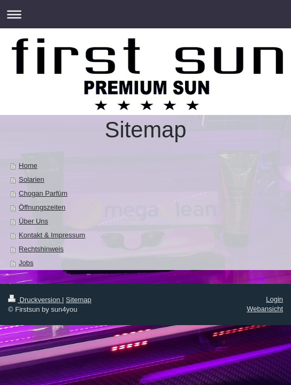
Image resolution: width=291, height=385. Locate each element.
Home (28, 165)
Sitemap (78, 300)
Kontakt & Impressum (52, 235)
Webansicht (265, 309)
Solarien (31, 179)
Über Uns (33, 221)
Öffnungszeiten (42, 207)
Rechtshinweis (41, 249)
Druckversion (35, 300)
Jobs (26, 263)
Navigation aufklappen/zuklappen (145, 14)
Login (274, 299)
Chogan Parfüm (43, 193)
